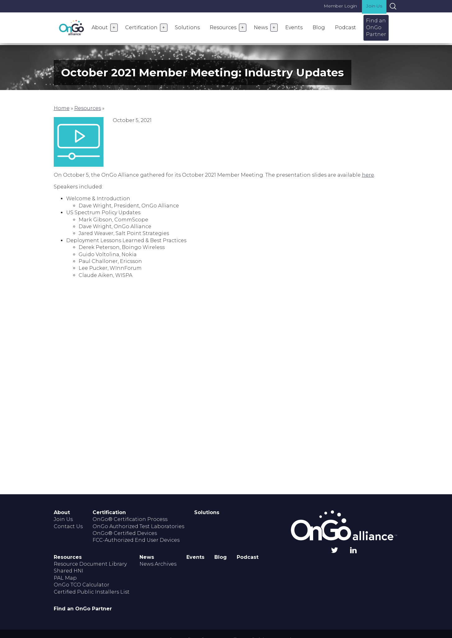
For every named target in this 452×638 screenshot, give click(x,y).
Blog (319, 27)
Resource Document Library (90, 564)
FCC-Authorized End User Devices (136, 540)
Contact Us (68, 526)
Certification (141, 27)
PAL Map (65, 578)
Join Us (374, 6)
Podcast (345, 27)
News (261, 27)
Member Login (340, 6)
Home (62, 108)
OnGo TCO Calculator (81, 585)
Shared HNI (68, 571)
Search (393, 6)
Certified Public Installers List (92, 592)
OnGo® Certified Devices (125, 533)
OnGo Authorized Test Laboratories (138, 526)
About (100, 27)
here (368, 175)
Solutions (187, 27)
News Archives (157, 564)
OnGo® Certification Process (130, 519)
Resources (223, 27)
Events (294, 27)
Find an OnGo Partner (376, 28)
